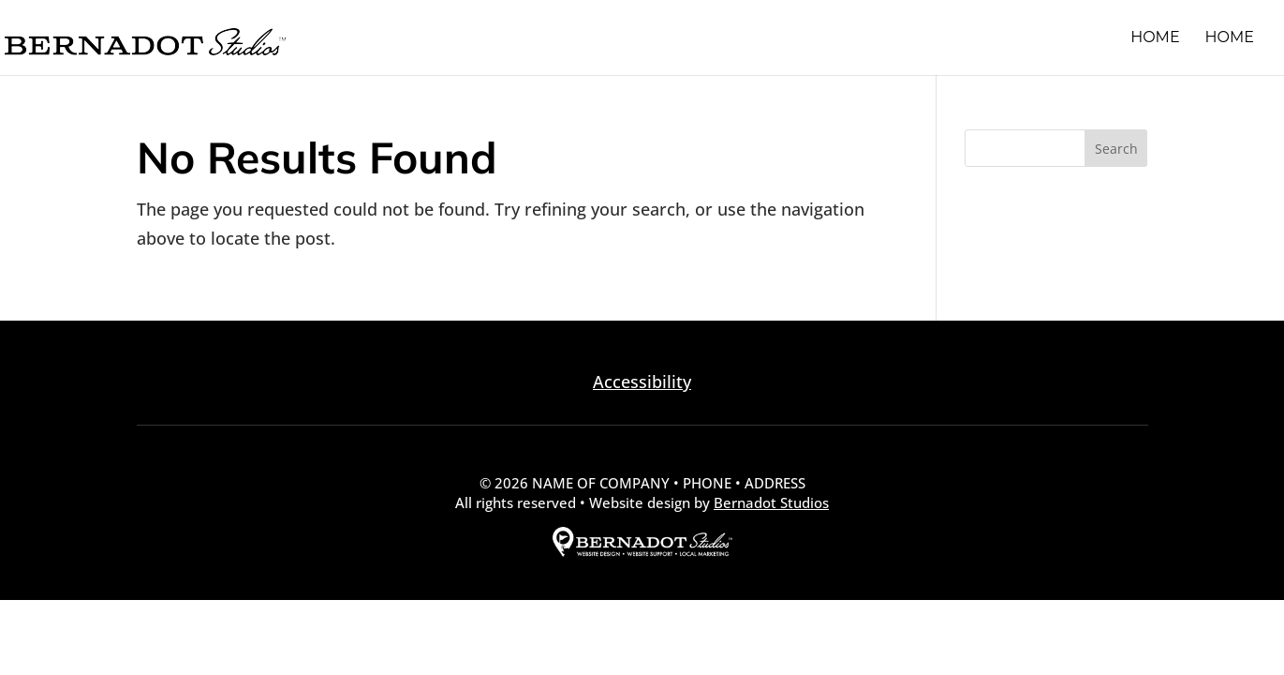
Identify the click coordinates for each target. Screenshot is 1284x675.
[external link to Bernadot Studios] (642, 551)
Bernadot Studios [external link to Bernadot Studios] (771, 502)
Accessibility (642, 381)
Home (1154, 38)
